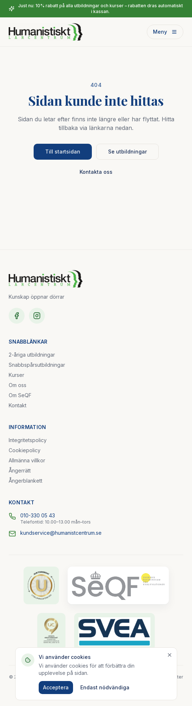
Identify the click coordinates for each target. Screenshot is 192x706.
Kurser (16, 375)
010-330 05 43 (37, 515)
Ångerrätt (20, 470)
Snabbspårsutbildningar (37, 365)
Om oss (17, 385)
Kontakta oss (96, 172)
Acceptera (56, 687)
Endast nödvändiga (104, 687)
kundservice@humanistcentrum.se (61, 533)
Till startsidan (62, 151)
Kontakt (17, 405)
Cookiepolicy (24, 450)
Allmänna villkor (27, 460)
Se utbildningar (127, 151)
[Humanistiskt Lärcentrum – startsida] (45, 32)
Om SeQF (20, 395)
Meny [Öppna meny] (165, 32)
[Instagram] (37, 316)
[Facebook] (17, 316)
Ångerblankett (25, 481)
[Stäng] (169, 655)
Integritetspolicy (28, 440)
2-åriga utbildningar (32, 355)
